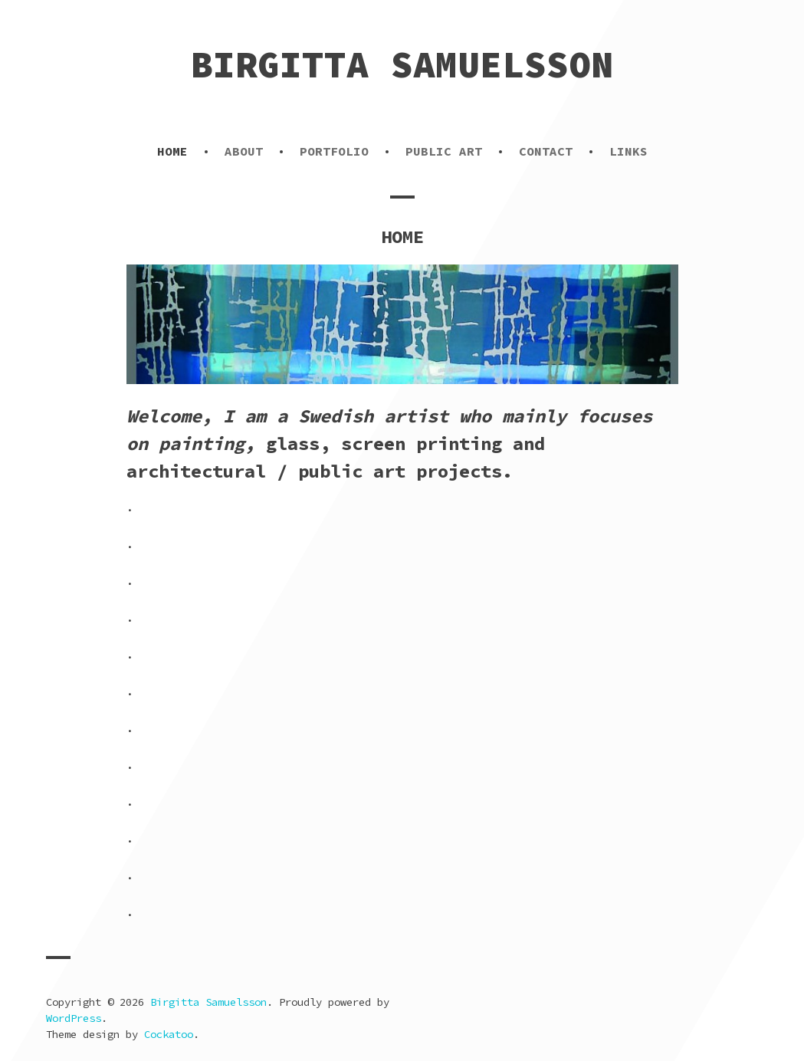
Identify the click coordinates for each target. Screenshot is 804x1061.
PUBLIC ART (443, 151)
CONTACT (546, 151)
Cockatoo (168, 1034)
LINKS (628, 151)
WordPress (73, 1018)
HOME (172, 151)
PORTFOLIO (334, 151)
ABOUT (244, 151)
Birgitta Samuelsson (402, 64)
